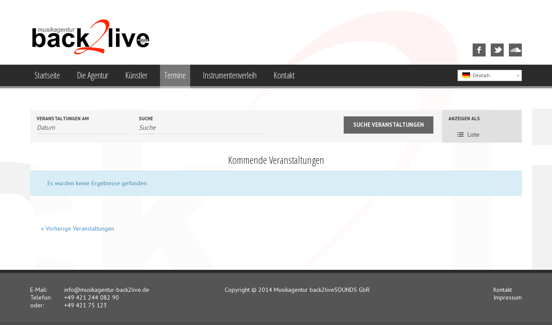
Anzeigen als (464, 118)
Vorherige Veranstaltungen (77, 228)
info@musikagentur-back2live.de (106, 290)
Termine (175, 75)
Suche (146, 118)
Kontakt (284, 75)
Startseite (47, 75)
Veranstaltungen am (63, 118)
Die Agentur (92, 75)
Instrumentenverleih (230, 75)
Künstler (136, 75)
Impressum (507, 297)
